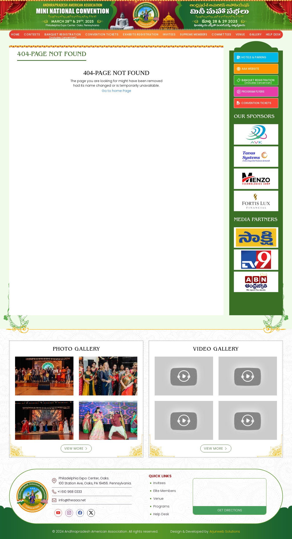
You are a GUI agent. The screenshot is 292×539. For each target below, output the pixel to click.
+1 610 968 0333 (67, 491)
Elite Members (164, 490)
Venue (240, 34)
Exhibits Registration (141, 34)
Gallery (255, 34)
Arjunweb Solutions (224, 531)
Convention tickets (101, 34)
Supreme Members (193, 34)
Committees (221, 34)
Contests (32, 34)
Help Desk (273, 34)
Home (15, 34)
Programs (161, 506)
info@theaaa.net (69, 500)
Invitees (169, 34)
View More (76, 448)
